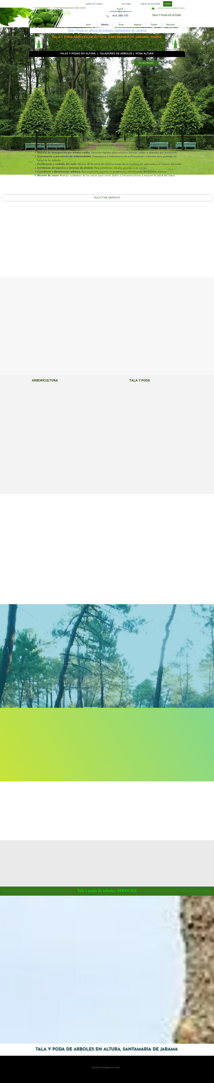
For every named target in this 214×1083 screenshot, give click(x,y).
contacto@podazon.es (121, 11)
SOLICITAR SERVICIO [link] (107, 197)
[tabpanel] (120, 11)
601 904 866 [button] (107, 102)
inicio (88, 24)
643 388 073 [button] (120, 15)
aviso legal (126, 4)
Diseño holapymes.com (105, 1067)
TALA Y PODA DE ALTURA (166, 15)
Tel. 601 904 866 (146, 63)
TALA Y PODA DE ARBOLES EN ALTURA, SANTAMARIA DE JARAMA (106, 1049)
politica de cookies (94, 4)
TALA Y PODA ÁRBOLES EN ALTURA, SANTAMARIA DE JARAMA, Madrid (106, 37)
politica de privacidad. (150, 4)
